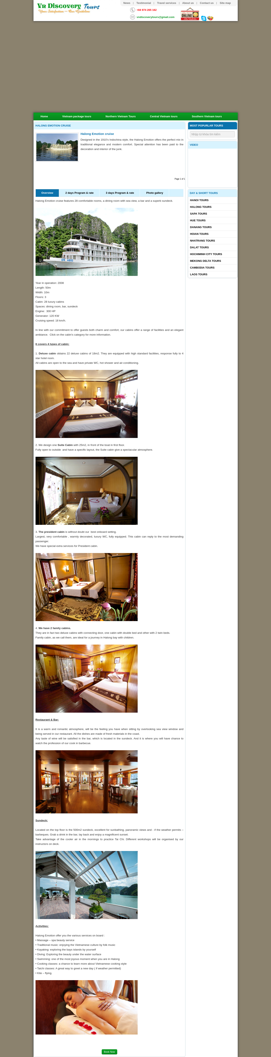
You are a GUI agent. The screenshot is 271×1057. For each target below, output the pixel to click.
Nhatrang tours (202, 240)
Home (44, 116)
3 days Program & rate (120, 192)
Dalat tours (199, 247)
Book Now (109, 1051)
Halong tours (200, 206)
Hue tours (197, 220)
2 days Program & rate (79, 192)
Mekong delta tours (205, 260)
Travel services (166, 2)
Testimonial (143, 2)
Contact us (207, 2)
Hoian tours (199, 233)
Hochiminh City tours (206, 254)
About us (188, 2)
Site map (225, 2)
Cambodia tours (202, 267)
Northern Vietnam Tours (121, 116)
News (126, 2)
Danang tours (201, 227)
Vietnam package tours (76, 116)
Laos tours (198, 274)
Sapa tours (198, 213)
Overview (47, 192)
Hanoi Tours (199, 200)
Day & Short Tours (204, 193)
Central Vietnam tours (163, 116)
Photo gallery (154, 192)
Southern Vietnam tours (207, 116)
